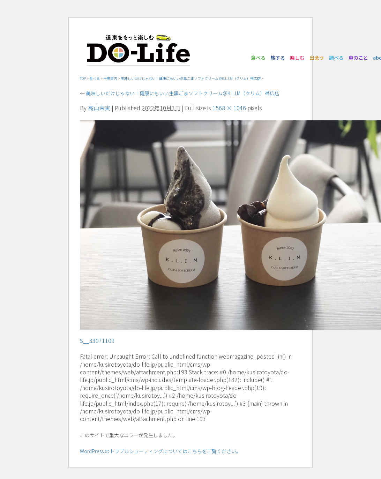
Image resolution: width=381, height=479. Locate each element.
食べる (258, 57)
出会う (316, 57)
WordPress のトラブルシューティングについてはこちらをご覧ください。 (160, 451)
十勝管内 (110, 78)
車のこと (358, 57)
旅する (277, 57)
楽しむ (297, 57)
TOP (83, 78)
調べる (336, 57)
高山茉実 (99, 108)
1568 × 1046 (229, 108)
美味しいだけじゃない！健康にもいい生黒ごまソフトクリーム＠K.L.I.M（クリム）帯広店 (191, 78)
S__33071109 (97, 340)
